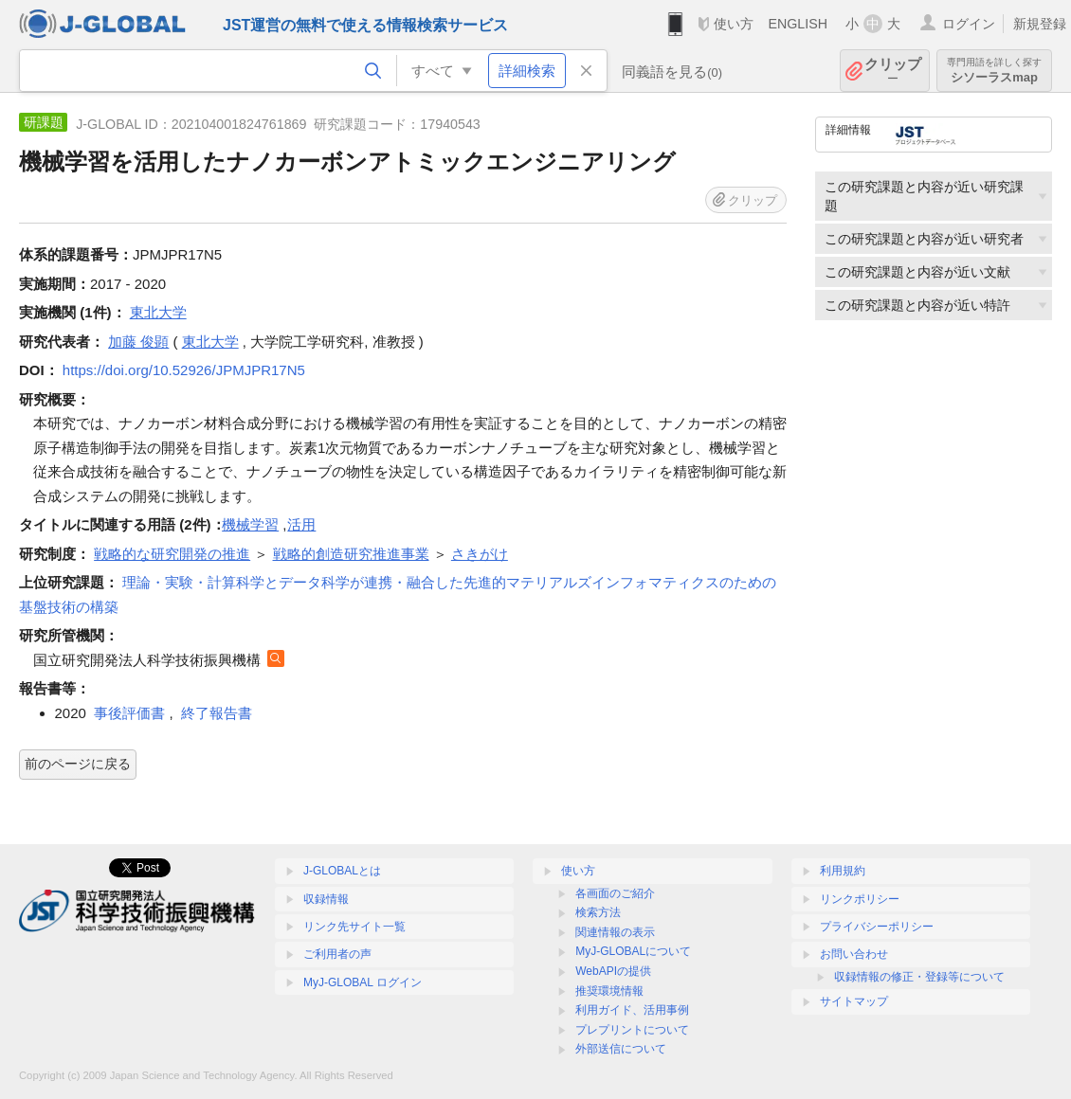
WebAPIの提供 (613, 971)
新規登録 (1039, 23)
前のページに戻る (78, 763)
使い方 (733, 23)
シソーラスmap (994, 70)
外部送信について (620, 1048)
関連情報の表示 (615, 932)
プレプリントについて (632, 1029)
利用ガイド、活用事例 (632, 1010)
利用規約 (842, 870)
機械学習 (250, 524)
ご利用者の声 (337, 954)
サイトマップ (854, 1001)
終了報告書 (216, 713)
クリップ (892, 70)
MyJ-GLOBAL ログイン (362, 982)
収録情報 (326, 899)
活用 (301, 524)
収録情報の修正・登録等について (919, 976)
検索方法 (598, 912)
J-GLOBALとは (342, 870)
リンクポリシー (859, 899)
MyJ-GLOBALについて (633, 951)
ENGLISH (797, 23)
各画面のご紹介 (615, 893)
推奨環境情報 (609, 991)
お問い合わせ (854, 954)
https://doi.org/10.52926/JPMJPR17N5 (184, 370)
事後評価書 (129, 713)
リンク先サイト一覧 (354, 926)
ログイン (968, 23)
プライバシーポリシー (877, 926)
